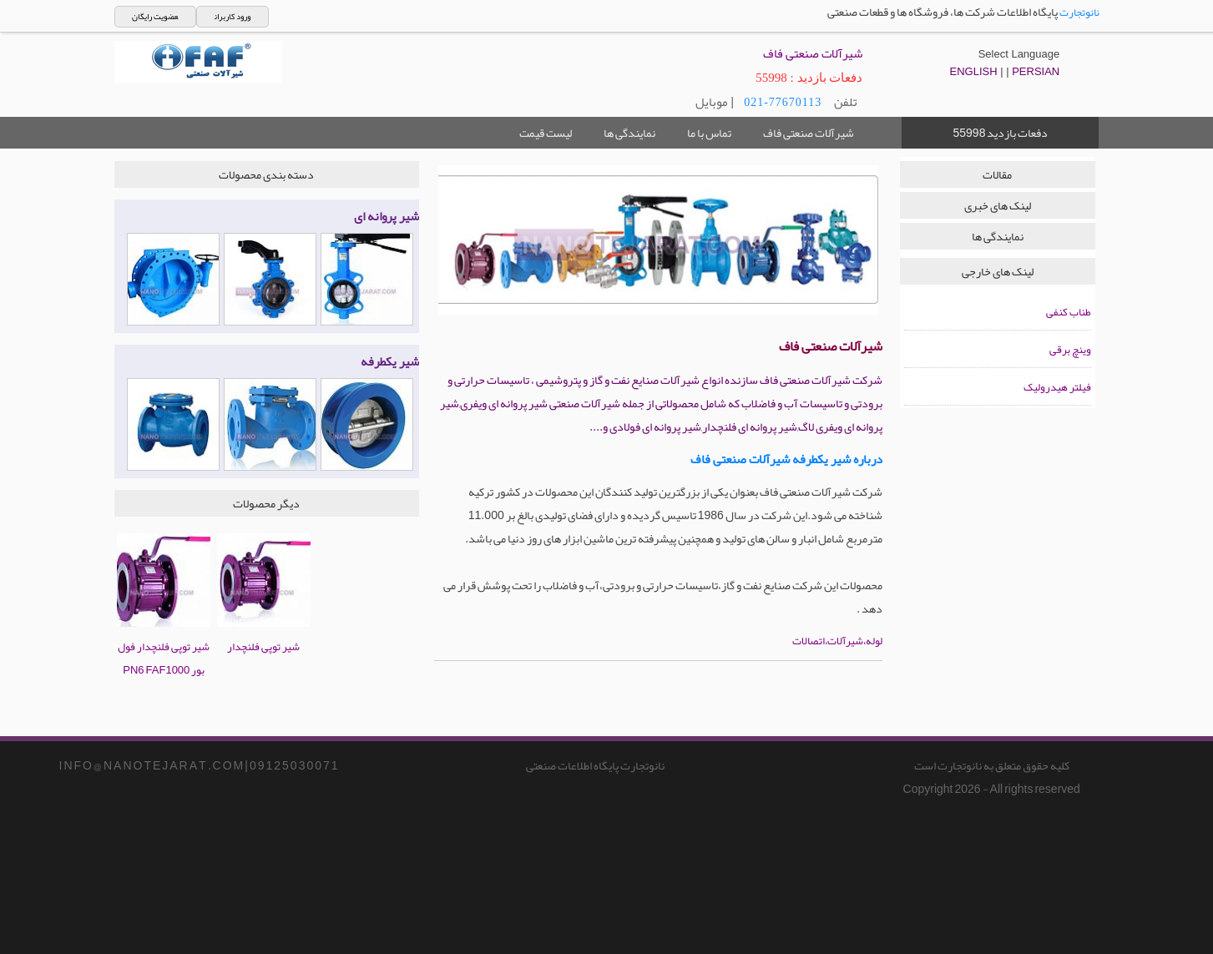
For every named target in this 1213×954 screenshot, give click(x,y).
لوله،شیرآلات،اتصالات (837, 641)
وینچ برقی (1070, 350)
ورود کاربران (232, 16)
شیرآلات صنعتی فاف (808, 132)
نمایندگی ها (629, 132)
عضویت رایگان (155, 16)
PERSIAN (1035, 71)
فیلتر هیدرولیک (1057, 387)
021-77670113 (782, 102)
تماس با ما (709, 132)
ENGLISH (974, 71)
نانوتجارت (1079, 12)
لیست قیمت (545, 132)
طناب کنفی (1068, 312)
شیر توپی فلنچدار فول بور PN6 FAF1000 (163, 647)
